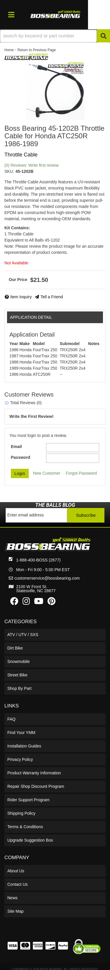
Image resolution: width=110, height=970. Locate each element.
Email (16, 446)
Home (9, 50)
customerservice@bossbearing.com (47, 578)
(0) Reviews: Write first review (31, 165)
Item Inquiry (21, 296)
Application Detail (31, 317)
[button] (55, 35)
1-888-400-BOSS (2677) (38, 560)
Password (20, 457)
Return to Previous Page (36, 50)
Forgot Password (81, 473)
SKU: (9, 171)
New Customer (46, 473)
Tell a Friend (51, 296)
